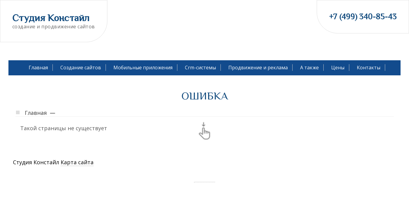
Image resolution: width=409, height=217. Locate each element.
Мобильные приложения (143, 67)
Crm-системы (200, 67)
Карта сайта (77, 162)
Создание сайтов (80, 67)
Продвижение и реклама (258, 67)
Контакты (368, 67)
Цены (337, 67)
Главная (38, 67)
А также (309, 67)
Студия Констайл (51, 17)
